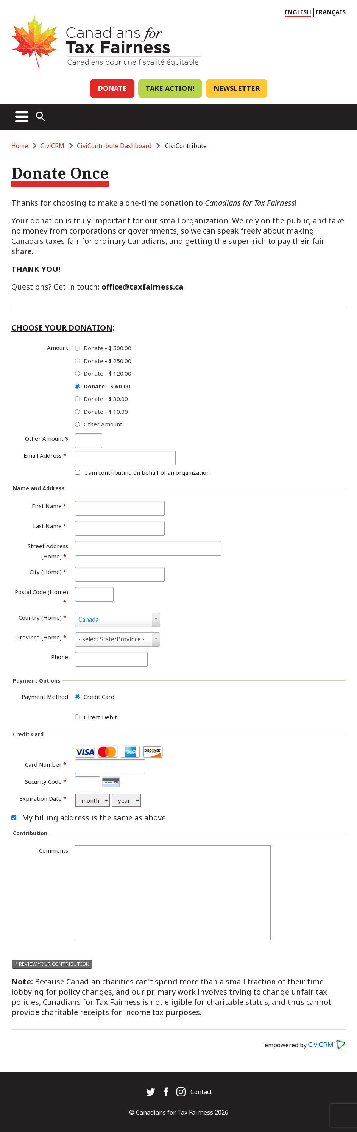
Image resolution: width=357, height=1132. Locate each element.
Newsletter (237, 88)
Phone (59, 657)
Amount (57, 347)
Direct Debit (100, 717)
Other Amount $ (46, 438)
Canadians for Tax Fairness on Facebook (165, 1091)
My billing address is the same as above (94, 817)
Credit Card (99, 696)
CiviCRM (52, 146)
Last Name (49, 526)
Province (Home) (41, 637)
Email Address (44, 455)
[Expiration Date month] (92, 800)
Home (19, 146)
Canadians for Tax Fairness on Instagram (181, 1091)
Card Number (43, 764)
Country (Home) (42, 617)
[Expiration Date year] (126, 800)
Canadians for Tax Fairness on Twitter (150, 1091)
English (298, 12)
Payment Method (45, 696)
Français (331, 12)
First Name (49, 506)
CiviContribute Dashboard (114, 146)
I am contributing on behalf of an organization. (148, 472)
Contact (201, 1092)
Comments (53, 850)
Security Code (43, 781)
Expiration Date (40, 798)
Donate (112, 88)
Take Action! (170, 88)
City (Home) (48, 571)
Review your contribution (52, 963)
